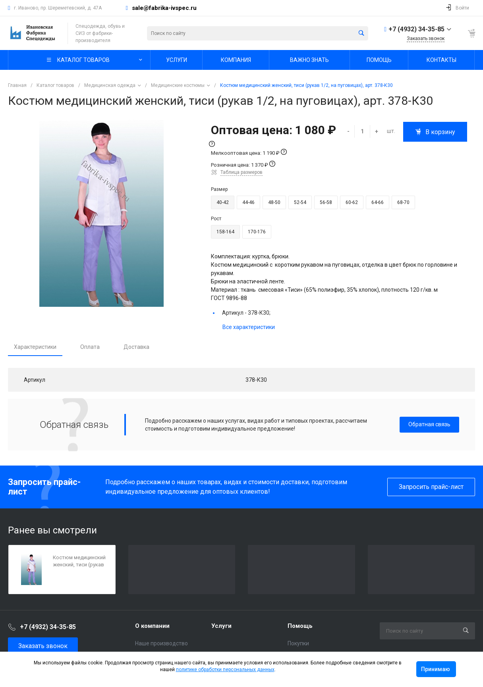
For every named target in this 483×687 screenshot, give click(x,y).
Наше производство (161, 643)
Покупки (298, 643)
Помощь (300, 625)
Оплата (90, 347)
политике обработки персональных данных (225, 669)
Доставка (136, 347)
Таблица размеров (241, 172)
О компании (152, 625)
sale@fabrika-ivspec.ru (164, 8)
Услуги (221, 625)
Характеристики (35, 347)
